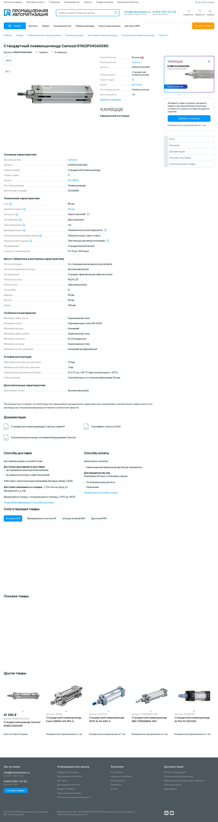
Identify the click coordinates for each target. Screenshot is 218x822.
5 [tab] (192, 95)
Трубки (45, 25)
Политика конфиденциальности (74, 797)
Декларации (170, 789)
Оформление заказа (68, 772)
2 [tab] (183, 95)
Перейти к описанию (110, 99)
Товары (14, 26)
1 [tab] (180, 95)
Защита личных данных (69, 793)
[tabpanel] (189, 74)
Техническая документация (178, 776)
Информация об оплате (69, 776)
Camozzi (136, 62)
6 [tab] (195, 95)
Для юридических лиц (127, 2)
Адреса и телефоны (121, 776)
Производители (71, 2)
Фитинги (33, 25)
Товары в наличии (104, 2)
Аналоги (88, 2)
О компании (54, 2)
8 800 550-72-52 (164, 12)
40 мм (71, 209)
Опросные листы (172, 784)
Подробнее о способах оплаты (101, 492)
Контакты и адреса (13, 2)
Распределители (62, 25)
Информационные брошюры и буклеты (184, 780)
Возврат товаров (66, 789)
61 (133, 79)
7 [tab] (198, 95)
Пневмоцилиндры (85, 25)
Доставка (62, 780)
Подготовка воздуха (109, 25)
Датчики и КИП (132, 25)
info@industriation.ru (137, 12)
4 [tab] (189, 95)
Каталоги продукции (175, 772)
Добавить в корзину (189, 118)
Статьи (114, 789)
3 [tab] (186, 95)
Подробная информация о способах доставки (29, 502)
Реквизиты (116, 784)
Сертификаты (118, 780)
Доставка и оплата (35, 2)
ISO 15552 (137, 84)
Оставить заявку (203, 25)
